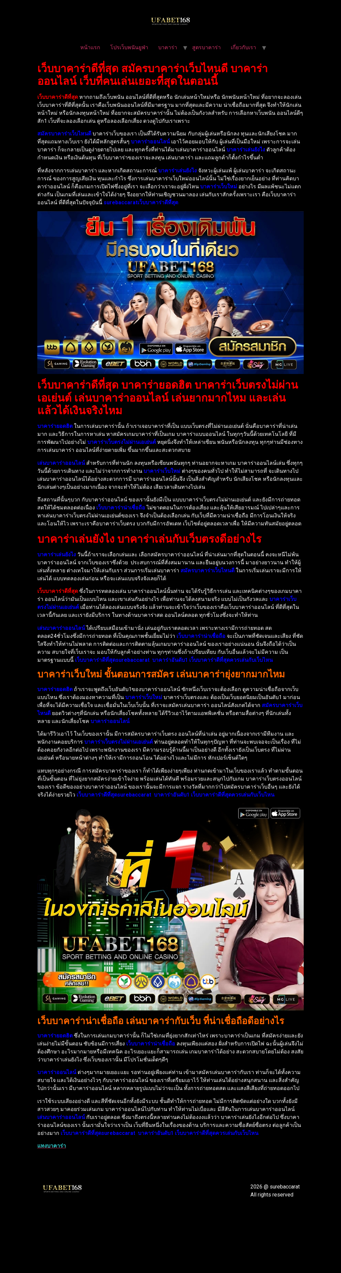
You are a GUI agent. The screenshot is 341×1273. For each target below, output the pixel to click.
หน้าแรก (90, 47)
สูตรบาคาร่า (206, 47)
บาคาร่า (167, 47)
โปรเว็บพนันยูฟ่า (129, 47)
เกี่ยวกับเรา (243, 47)
